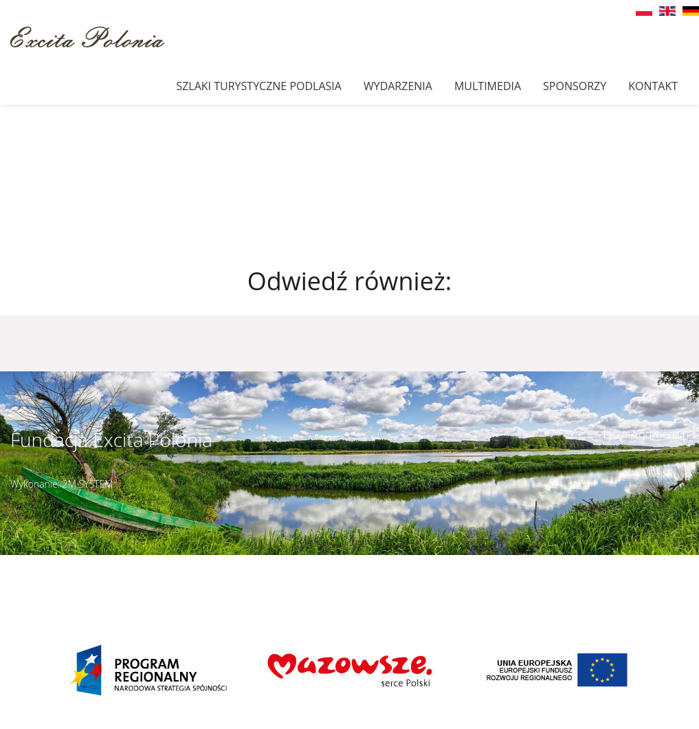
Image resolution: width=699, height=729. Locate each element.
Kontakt (653, 86)
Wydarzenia (398, 86)
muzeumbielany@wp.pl (90, 577)
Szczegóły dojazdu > (436, 562)
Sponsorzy (574, 86)
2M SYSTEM (88, 483)
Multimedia (487, 86)
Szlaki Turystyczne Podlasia (258, 86)
